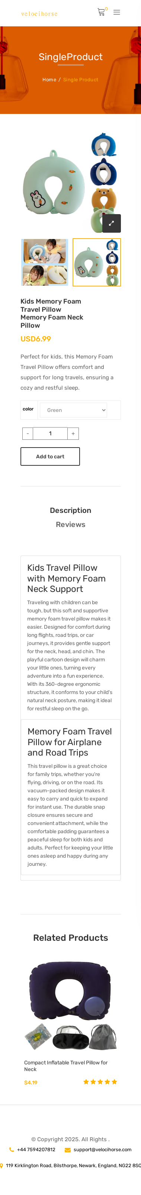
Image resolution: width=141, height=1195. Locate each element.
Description (70, 510)
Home (49, 79)
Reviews (71, 524)
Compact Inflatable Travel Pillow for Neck (66, 1066)
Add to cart (50, 457)
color (28, 409)
